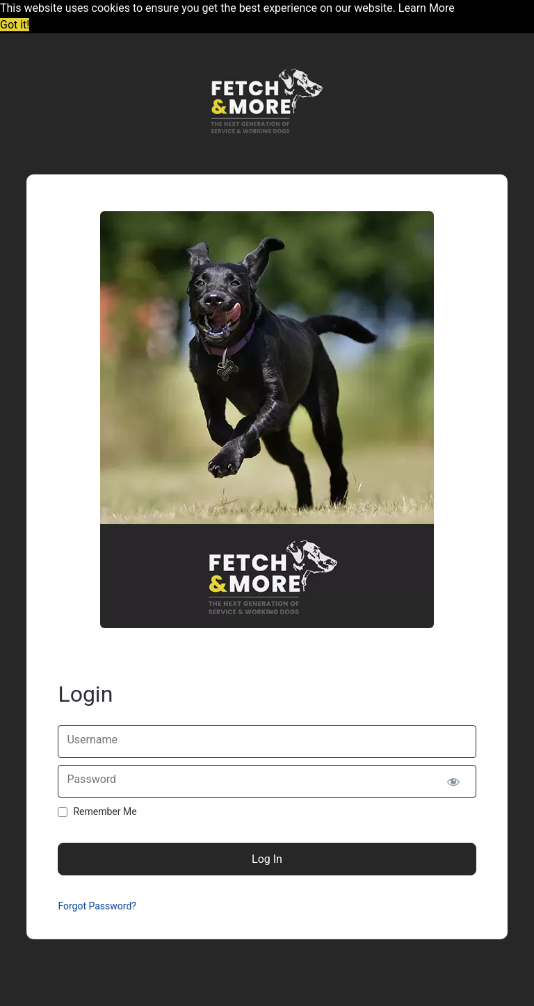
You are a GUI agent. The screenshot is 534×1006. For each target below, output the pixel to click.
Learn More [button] (426, 8)
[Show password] (453, 781)
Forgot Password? (97, 906)
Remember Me (104, 811)
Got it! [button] (14, 24)
